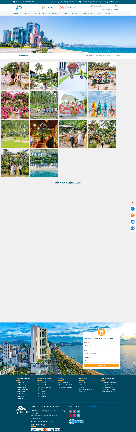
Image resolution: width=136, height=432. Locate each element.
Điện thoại (87, 322)
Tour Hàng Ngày (21, 351)
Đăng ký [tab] (117, 9)
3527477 (54, 380)
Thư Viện (78, 13)
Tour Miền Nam (21, 361)
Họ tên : (86, 307)
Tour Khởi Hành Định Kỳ (23, 354)
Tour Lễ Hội (20, 363)
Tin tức (103, 13)
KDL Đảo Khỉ (100, 408)
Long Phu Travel (91, 371)
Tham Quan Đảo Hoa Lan (66, 349)
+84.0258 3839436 (39, 380)
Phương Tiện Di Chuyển (108, 354)
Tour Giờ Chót (20, 347)
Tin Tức (82, 351)
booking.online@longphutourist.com (66, 2)
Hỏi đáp (82, 356)
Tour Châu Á (41, 356)
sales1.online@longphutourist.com (42, 386)
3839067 (48, 380)
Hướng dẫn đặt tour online (109, 356)
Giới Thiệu (83, 347)
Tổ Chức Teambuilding (65, 351)
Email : (86, 314)
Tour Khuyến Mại (21, 349)
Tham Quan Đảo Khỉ (65, 347)
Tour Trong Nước (42, 13)
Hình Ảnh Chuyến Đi (86, 354)
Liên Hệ (111, 13)
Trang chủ (19, 13)
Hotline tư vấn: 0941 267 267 (27, 2)
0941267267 (36, 383)
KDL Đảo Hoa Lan (79, 408)
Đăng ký (101, 330)
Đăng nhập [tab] (110, 9)
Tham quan (29, 13)
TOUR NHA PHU (116, 55)
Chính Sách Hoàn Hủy (108, 351)
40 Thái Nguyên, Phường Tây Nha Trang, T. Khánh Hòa (101, 2)
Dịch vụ (68, 13)
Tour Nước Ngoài (57, 13)
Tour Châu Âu (42, 358)
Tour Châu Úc (42, 361)
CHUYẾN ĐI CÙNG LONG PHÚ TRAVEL (101, 55)
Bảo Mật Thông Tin (107, 349)
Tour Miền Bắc (21, 356)
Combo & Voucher (90, 13)
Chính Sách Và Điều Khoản (109, 347)
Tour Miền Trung (21, 358)
